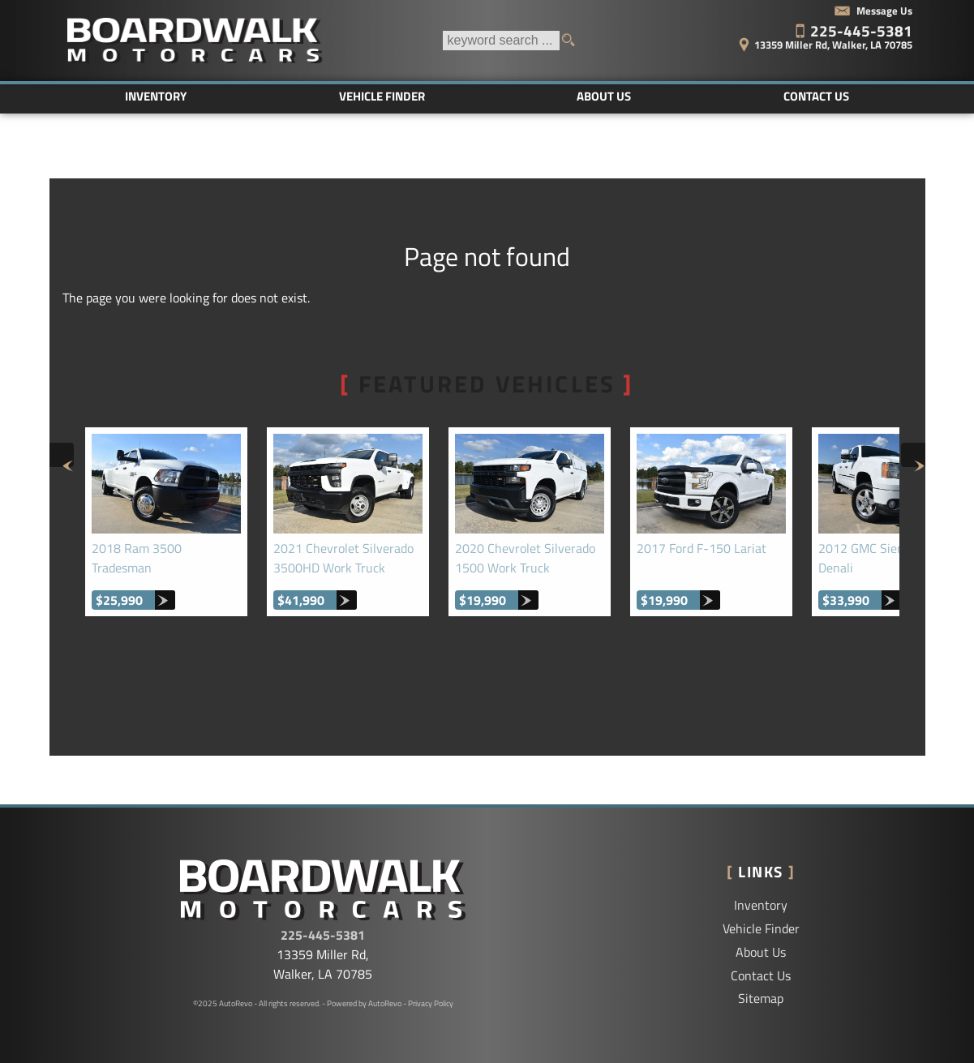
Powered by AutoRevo (364, 1003)
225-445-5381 (323, 935)
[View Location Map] (801, 39)
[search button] (574, 40)
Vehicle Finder (761, 928)
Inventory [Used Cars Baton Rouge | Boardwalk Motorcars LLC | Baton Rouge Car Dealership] (156, 96)
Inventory (760, 905)
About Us (761, 952)
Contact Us (761, 975)
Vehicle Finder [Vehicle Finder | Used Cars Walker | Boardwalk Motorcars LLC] (382, 96)
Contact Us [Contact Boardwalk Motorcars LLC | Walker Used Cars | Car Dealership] (816, 96)
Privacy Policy (430, 1003)
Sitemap (760, 998)
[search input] (501, 40)
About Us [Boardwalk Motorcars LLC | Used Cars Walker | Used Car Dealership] (604, 96)
